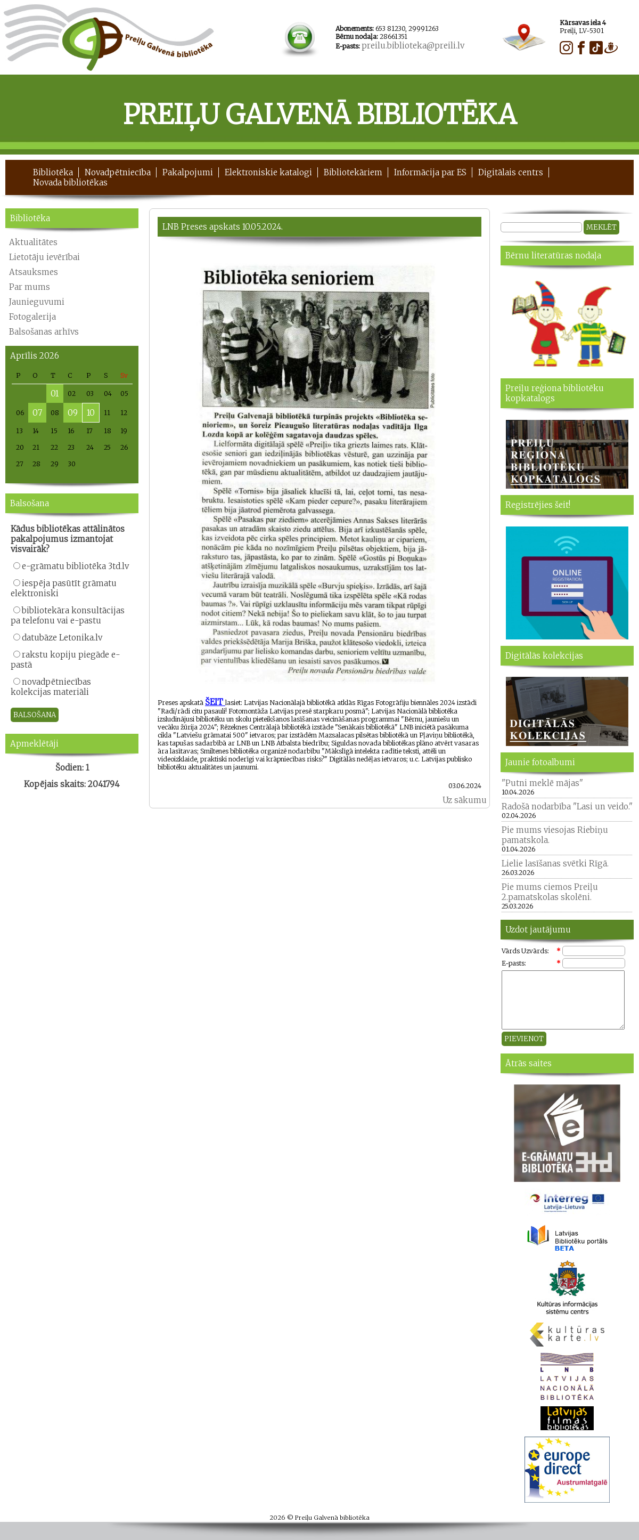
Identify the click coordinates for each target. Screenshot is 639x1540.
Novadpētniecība (118, 172)
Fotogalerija (32, 317)
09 (73, 413)
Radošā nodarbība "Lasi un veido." (567, 806)
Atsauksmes (33, 272)
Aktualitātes (33, 242)
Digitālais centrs (510, 172)
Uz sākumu (465, 800)
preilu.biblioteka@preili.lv (413, 45)
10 (91, 413)
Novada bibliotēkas (70, 182)
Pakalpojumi (187, 172)
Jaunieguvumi (36, 302)
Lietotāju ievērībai (44, 257)
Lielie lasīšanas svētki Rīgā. (555, 863)
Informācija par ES (430, 172)
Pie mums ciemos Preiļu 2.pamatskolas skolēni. (550, 892)
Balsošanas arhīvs (44, 332)
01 (55, 393)
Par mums (29, 287)
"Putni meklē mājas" (542, 783)
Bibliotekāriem (353, 172)
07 (37, 413)
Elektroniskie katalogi (268, 172)
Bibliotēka (53, 172)
